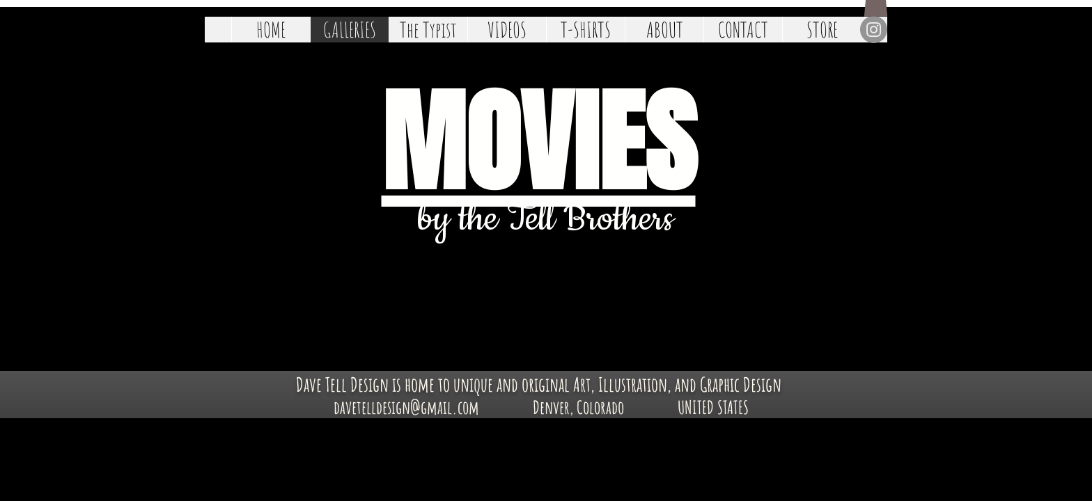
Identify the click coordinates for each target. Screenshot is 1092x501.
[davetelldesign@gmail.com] (406, 407)
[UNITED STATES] (712, 407)
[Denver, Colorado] (578, 407)
